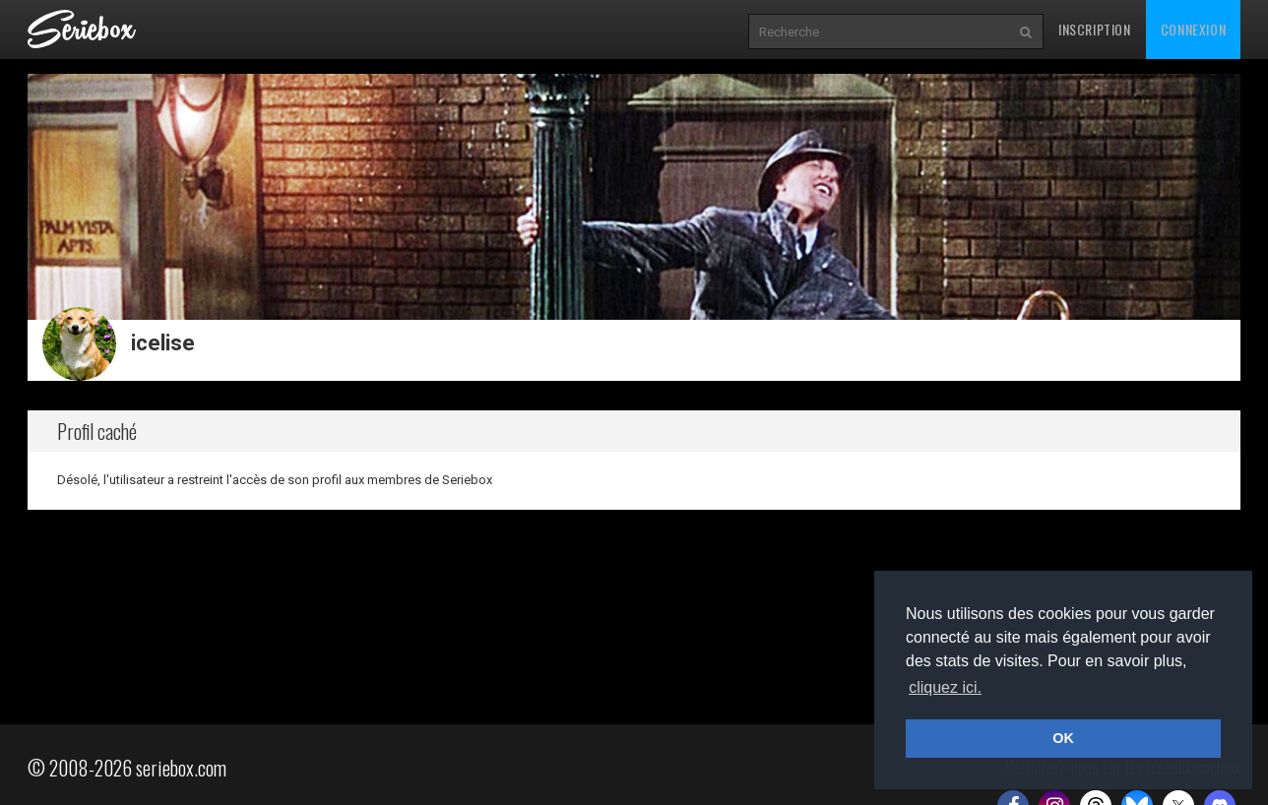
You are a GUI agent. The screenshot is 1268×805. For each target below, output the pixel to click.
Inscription (1094, 29)
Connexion (1193, 29)
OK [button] (1063, 738)
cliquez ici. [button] (945, 687)
